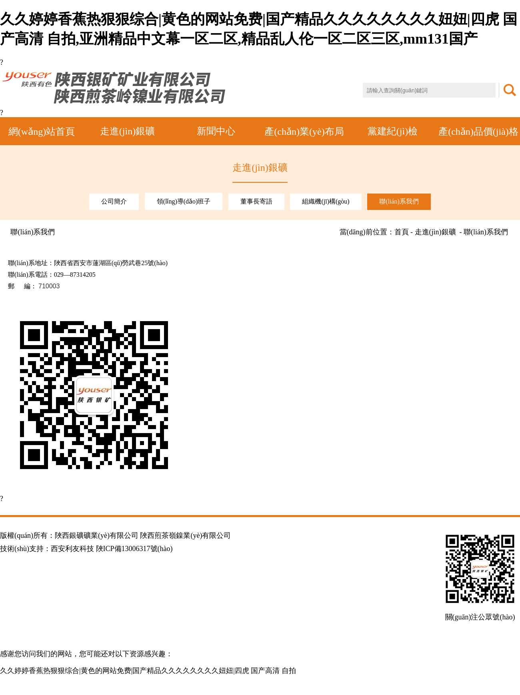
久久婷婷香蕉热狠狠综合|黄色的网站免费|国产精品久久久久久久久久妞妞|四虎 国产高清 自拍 (148, 671)
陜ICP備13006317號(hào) (134, 549)
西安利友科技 (72, 549)
